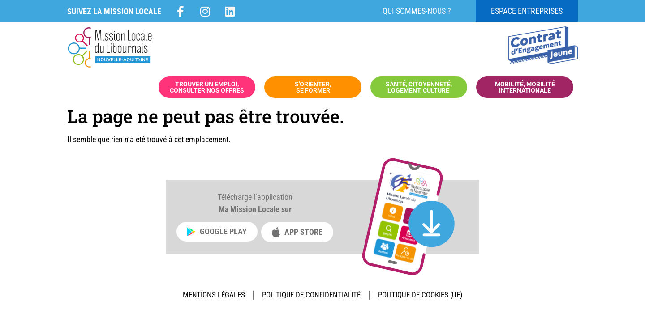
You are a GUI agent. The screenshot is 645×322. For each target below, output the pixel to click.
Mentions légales (205, 296)
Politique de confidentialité (310, 296)
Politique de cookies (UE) (428, 296)
